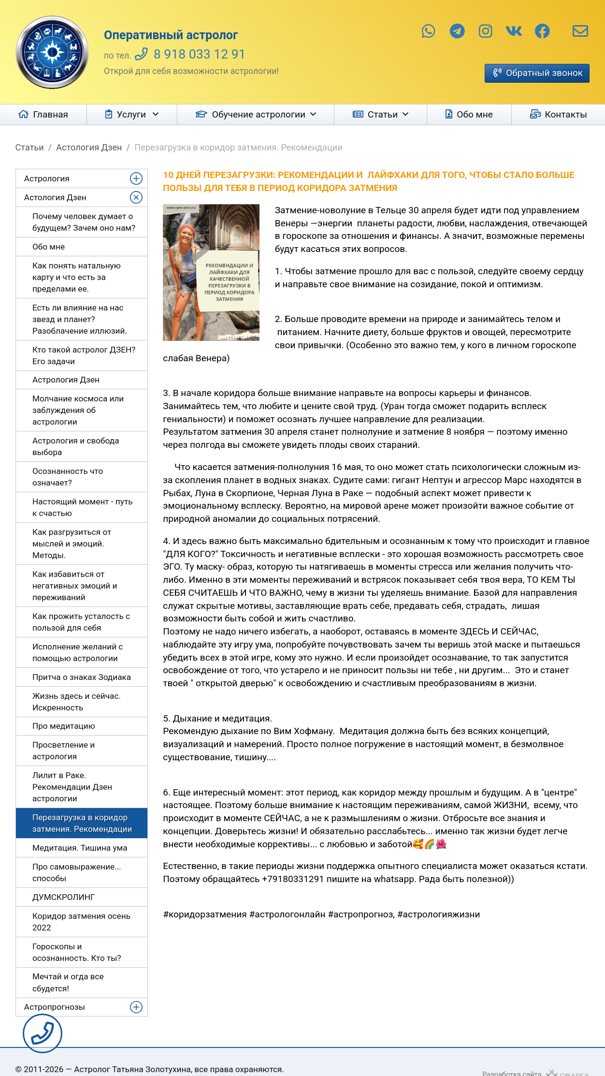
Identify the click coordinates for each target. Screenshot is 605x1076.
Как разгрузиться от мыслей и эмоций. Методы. (71, 543)
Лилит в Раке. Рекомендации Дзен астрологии (72, 786)
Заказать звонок (42, 1033)
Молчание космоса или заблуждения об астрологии (78, 410)
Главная (51, 114)
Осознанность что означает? (67, 476)
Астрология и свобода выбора (75, 446)
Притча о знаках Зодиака (81, 677)
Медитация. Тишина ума (80, 848)
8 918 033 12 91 (200, 54)
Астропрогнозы (54, 1007)
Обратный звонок (544, 72)
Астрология (47, 178)
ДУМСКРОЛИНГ (63, 897)
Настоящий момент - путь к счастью (82, 507)
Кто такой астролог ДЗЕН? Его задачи (83, 355)
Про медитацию (63, 726)
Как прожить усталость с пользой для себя (81, 622)
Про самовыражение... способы (76, 872)
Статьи (383, 114)
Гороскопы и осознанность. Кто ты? (76, 952)
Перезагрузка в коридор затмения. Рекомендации (82, 823)
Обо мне (475, 114)
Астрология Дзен (66, 379)
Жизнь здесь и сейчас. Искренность (76, 701)
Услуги (132, 114)
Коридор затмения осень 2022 (81, 921)
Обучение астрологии (258, 114)
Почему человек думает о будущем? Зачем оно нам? (83, 222)
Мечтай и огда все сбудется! (68, 982)
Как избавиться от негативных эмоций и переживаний (74, 585)
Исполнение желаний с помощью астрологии (77, 652)
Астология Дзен (89, 147)
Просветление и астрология (63, 750)
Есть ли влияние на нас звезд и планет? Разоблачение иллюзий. (79, 319)
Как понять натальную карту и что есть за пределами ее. (76, 277)
